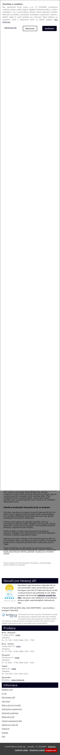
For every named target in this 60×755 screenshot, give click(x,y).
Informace (6, 701)
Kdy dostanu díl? (8, 697)
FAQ (3, 736)
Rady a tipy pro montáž (11, 705)
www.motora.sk (17, 680)
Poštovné (5, 728)
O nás (4, 693)
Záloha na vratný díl (10, 725)
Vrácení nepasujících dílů (12, 721)
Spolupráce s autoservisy (12, 709)
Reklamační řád (8, 717)
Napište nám (51, 750)
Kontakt (5, 732)
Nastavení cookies (37, 750)
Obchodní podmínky (10, 713)
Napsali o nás (7, 689)
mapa (18, 635)
